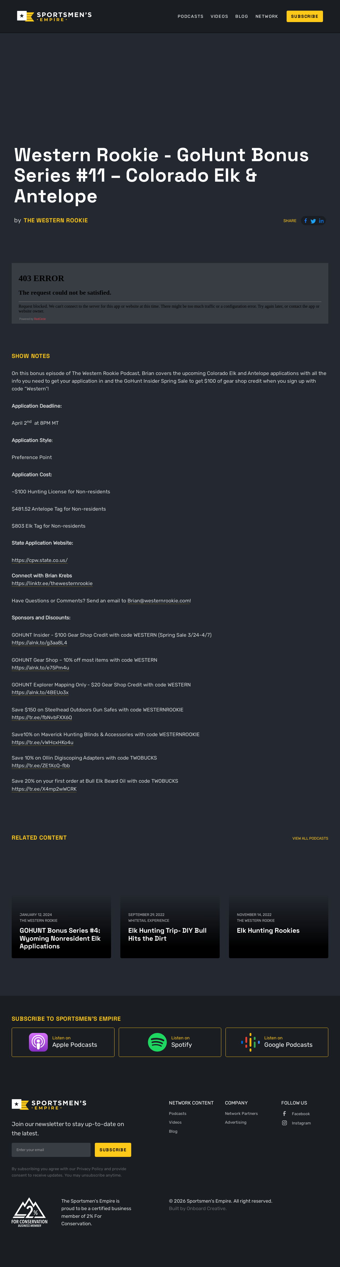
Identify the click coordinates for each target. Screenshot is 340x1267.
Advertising (235, 1122)
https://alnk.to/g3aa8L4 (39, 643)
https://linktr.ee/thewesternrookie (52, 583)
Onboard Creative (206, 1208)
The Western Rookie (56, 220)
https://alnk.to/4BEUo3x (40, 692)
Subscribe (304, 16)
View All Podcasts (310, 838)
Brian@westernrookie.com (159, 601)
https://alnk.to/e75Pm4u (40, 668)
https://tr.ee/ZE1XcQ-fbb (41, 765)
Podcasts (190, 16)
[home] (54, 16)
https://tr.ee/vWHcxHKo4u (42, 742)
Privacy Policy (90, 1168)
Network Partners (241, 1113)
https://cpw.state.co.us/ (40, 560)
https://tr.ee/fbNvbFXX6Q (42, 717)
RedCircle (40, 319)
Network (267, 16)
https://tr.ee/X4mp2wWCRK (44, 789)
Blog (241, 16)
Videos (219, 16)
